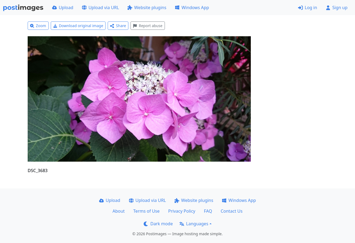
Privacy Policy (181, 211)
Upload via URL (100, 7)
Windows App (192, 7)
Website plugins (147, 7)
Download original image (78, 25)
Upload (62, 7)
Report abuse (147, 25)
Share (118, 25)
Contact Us (231, 211)
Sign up (336, 7)
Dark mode (158, 224)
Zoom (38, 25)
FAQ (208, 211)
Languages (193, 224)
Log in (307, 7)
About (119, 211)
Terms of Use (146, 211)
